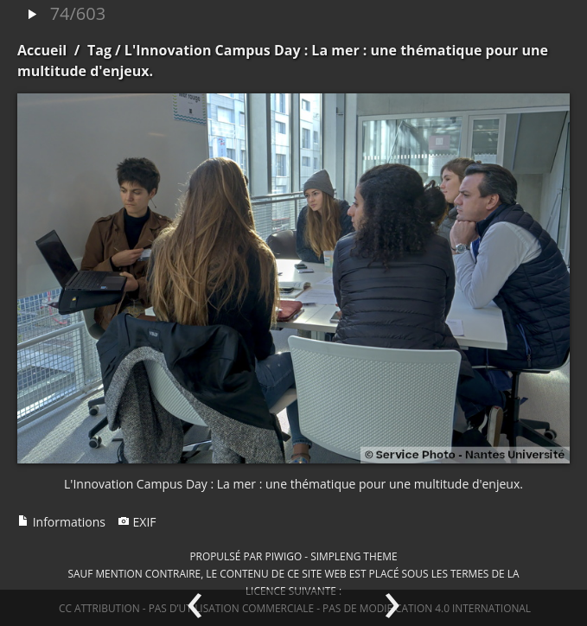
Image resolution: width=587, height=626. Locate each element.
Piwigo (283, 556)
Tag (99, 50)
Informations (61, 522)
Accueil (42, 50)
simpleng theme (353, 556)
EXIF (137, 522)
